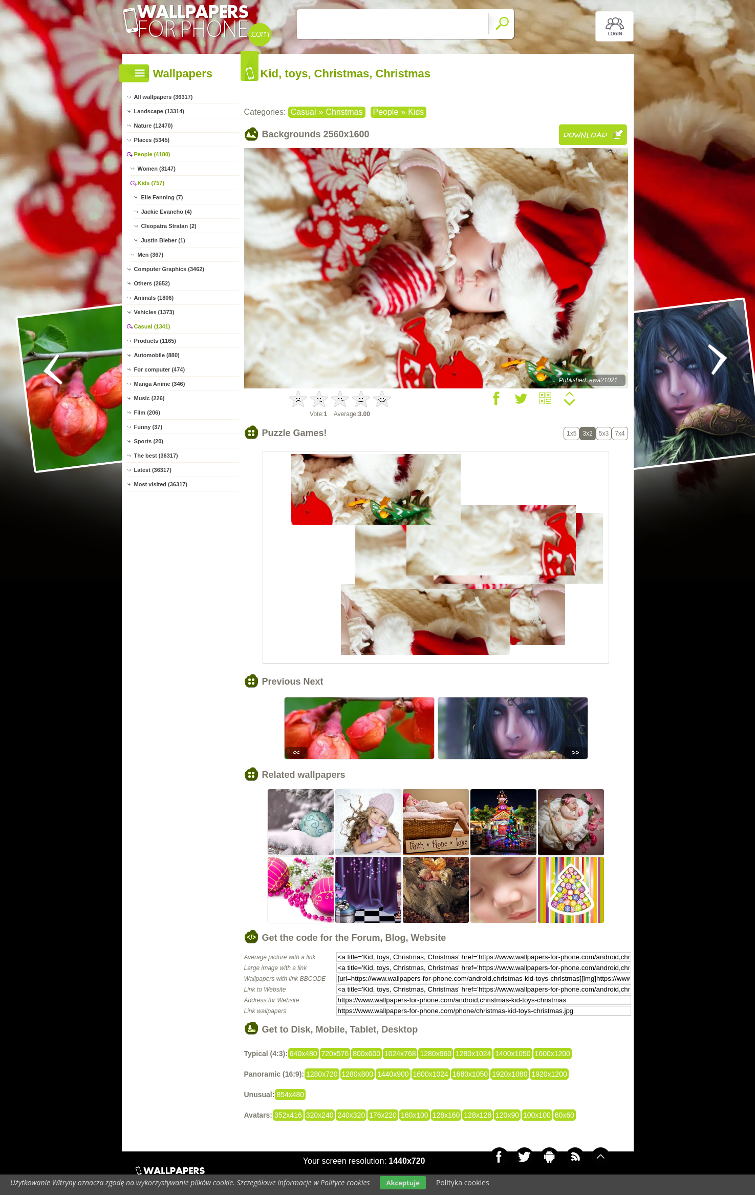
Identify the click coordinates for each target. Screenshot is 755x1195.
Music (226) (149, 398)
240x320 (351, 1115)
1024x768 (400, 1053)
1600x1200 (552, 1053)
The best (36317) (156, 455)
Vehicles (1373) (154, 312)
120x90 (507, 1115)
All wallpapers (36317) (163, 97)
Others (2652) (152, 283)
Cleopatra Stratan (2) (169, 226)
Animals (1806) (154, 298)
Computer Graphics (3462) (169, 269)
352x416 (288, 1115)
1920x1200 (549, 1074)
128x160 (446, 1115)
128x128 (477, 1115)
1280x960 (435, 1053)
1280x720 (322, 1074)
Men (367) (151, 255)
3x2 (587, 433)
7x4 (619, 433)
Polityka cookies (462, 1182)
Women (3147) (157, 169)
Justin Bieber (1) (163, 240)
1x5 (571, 433)
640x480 (303, 1053)
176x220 (383, 1115)
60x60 (564, 1115)
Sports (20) (148, 441)
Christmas (344, 112)
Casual (303, 112)
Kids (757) (151, 183)
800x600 (366, 1053)
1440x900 (393, 1074)
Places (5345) (152, 140)
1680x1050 (470, 1074)
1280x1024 (473, 1053)
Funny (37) (148, 427)
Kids (416, 112)
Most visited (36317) (161, 484)
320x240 (320, 1115)
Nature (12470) (153, 125)
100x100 (537, 1115)
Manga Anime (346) (159, 384)
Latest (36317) (152, 470)
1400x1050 (512, 1053)
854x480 (290, 1094)
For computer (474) (159, 369)
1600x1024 (430, 1074)
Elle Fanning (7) (162, 197)
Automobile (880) (157, 355)
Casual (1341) (152, 326)
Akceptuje (402, 1182)
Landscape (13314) (159, 111)
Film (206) (147, 412)
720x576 (335, 1053)
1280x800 (358, 1074)
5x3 (604, 433)
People (386, 112)
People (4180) (152, 154)
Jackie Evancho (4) (166, 212)
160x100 (414, 1115)
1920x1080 (509, 1074)
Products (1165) (155, 341)
